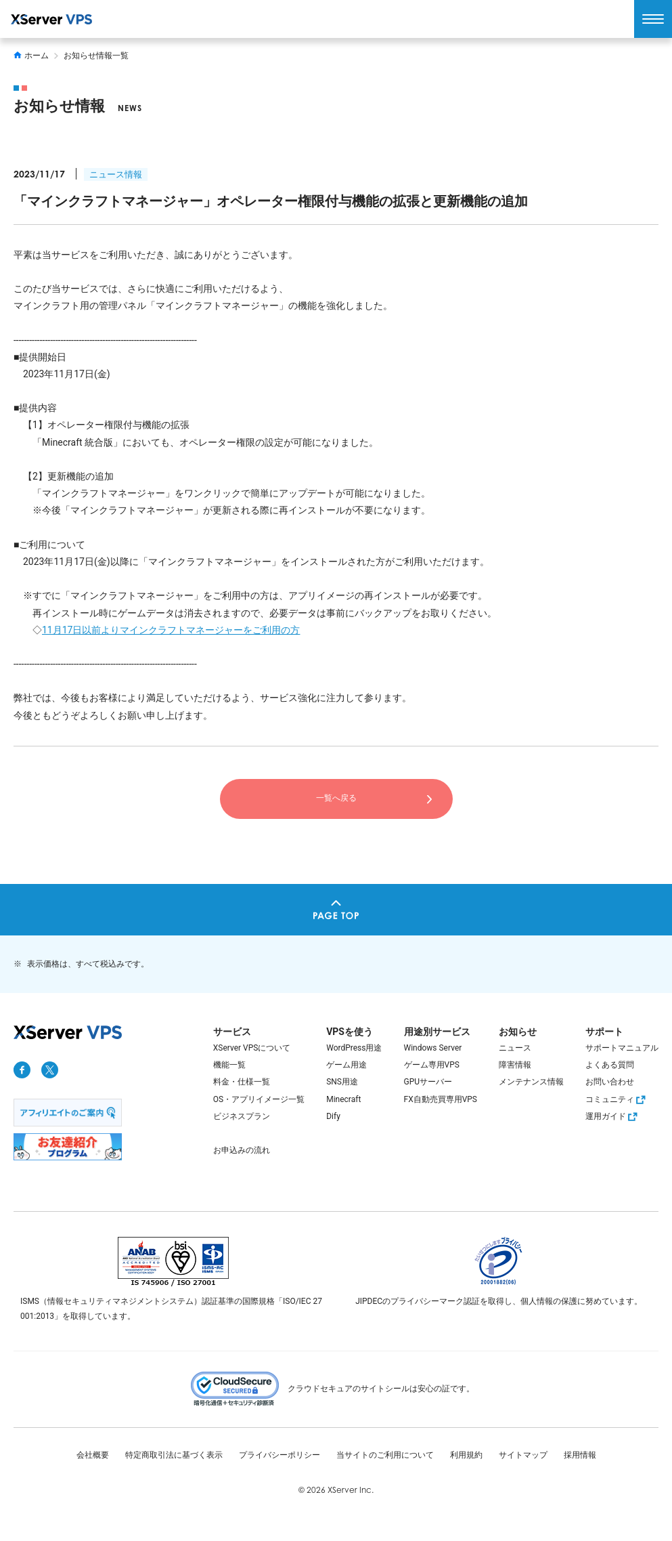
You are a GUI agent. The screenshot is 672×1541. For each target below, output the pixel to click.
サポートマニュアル (621, 1048)
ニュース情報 (115, 174)
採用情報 (580, 1455)
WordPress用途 (354, 1048)
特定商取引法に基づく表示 (174, 1455)
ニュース (515, 1048)
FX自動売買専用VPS (441, 1099)
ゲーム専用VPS (432, 1065)
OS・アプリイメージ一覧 (259, 1099)
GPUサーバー (428, 1081)
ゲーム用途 (346, 1065)
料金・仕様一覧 (241, 1081)
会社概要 (92, 1455)
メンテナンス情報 (531, 1081)
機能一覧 (229, 1065)
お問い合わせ (609, 1081)
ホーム (31, 55)
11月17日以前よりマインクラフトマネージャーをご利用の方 (171, 630)
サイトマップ (523, 1455)
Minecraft (343, 1099)
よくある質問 (609, 1065)
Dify (333, 1116)
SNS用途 (342, 1081)
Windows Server (433, 1048)
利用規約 (466, 1455)
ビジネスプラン (241, 1116)
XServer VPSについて (252, 1048)
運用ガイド (613, 1116)
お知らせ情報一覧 (96, 55)
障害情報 (515, 1065)
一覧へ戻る (336, 798)
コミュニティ (617, 1099)
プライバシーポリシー (279, 1455)
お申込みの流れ (241, 1150)
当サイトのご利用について (385, 1455)
